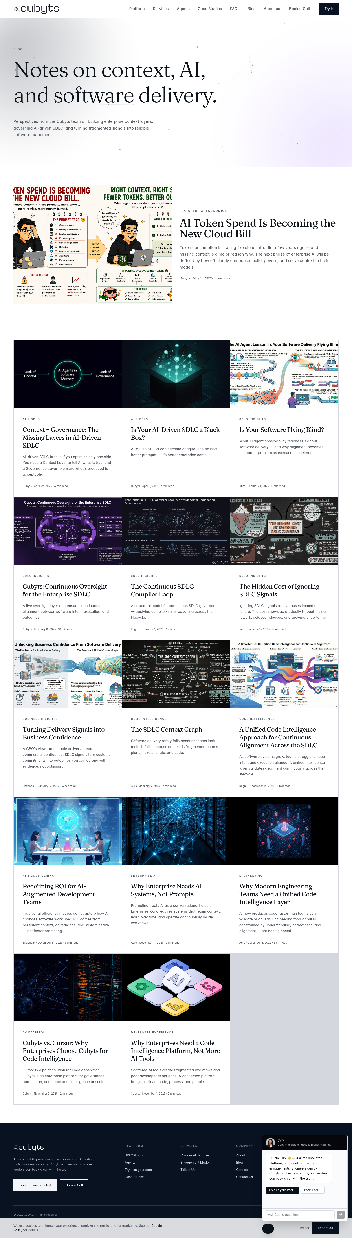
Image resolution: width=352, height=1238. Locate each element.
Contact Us (244, 1177)
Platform (137, 9)
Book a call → (313, 1190)
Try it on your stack (139, 1170)
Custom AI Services (195, 1155)
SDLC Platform (136, 1155)
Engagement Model (194, 1162)
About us (272, 9)
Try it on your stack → (35, 1185)
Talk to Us (187, 1170)
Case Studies (210, 9)
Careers (242, 1170)
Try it (328, 9)
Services (161, 9)
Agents (183, 9)
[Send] (341, 1215)
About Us (243, 1155)
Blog (252, 9)
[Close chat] (341, 1142)
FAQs (235, 9)
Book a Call (299, 9)
